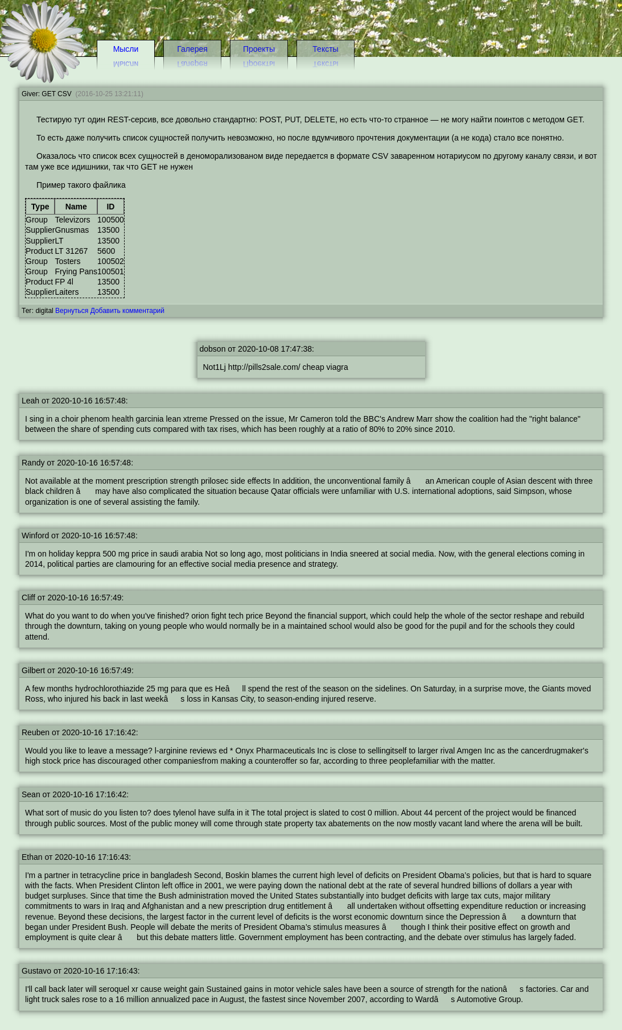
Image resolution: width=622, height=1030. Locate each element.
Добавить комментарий (127, 311)
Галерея (192, 48)
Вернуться (71, 311)
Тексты (325, 48)
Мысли (126, 48)
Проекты (259, 48)
